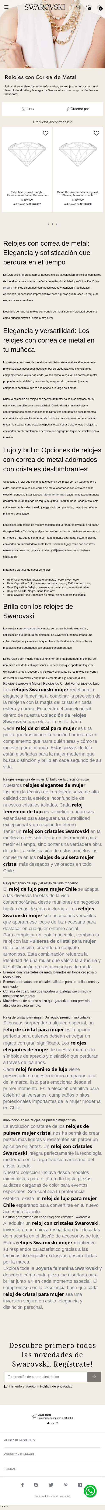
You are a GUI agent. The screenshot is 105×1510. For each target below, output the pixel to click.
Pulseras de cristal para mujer (62, 941)
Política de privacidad (56, 1386)
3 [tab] (57, 1423)
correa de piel (31, 628)
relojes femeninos (54, 494)
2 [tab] (53, 1423)
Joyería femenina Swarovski (67, 1268)
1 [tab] (48, 1423)
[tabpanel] (52, 1416)
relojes (7, 287)
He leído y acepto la (40, 1386)
